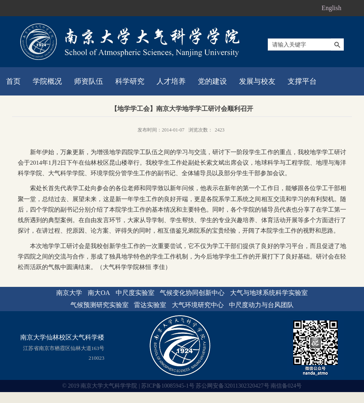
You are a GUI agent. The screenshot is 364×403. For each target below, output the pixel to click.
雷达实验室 (150, 304)
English (331, 7)
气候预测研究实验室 (99, 304)
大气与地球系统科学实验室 (269, 292)
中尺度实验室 (135, 292)
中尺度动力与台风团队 (261, 304)
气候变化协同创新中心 (192, 292)
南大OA (99, 292)
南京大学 (69, 292)
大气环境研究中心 (198, 304)
